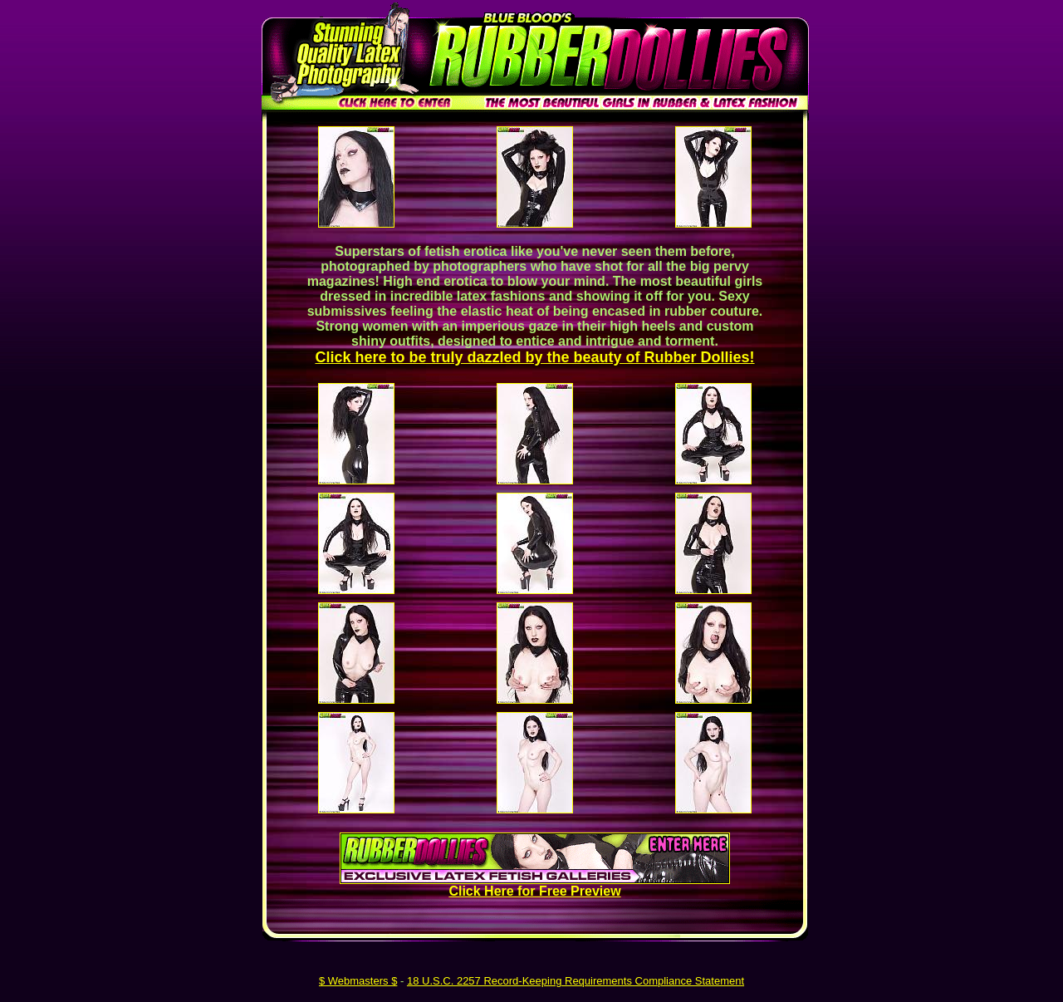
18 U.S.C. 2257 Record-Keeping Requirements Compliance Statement (575, 981)
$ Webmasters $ (358, 981)
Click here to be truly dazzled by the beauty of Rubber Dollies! (534, 357)
